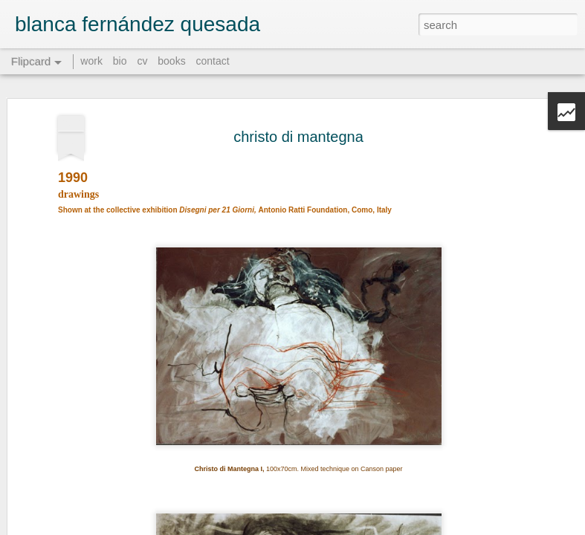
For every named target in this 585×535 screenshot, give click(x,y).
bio (120, 61)
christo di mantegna (298, 125)
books (171, 61)
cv (142, 61)
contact (213, 61)
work (91, 61)
